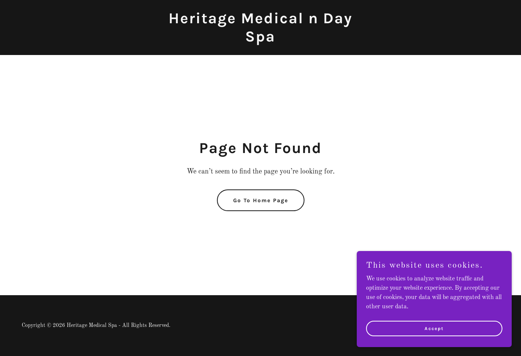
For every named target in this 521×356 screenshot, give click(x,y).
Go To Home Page (260, 200)
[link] (260, 40)
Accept (434, 328)
